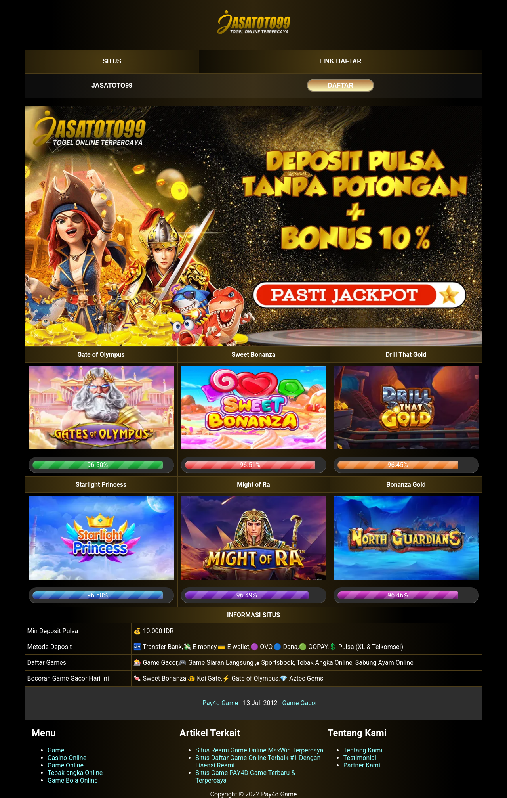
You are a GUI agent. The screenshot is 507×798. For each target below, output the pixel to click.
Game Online (66, 765)
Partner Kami (361, 765)
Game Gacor (299, 703)
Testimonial (359, 758)
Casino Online (67, 758)
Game (56, 750)
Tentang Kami (362, 750)
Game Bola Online (73, 780)
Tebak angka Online (75, 773)
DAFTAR (340, 85)
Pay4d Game (220, 703)
